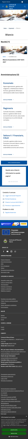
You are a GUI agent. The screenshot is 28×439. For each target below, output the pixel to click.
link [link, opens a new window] (2, 427)
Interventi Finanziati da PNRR (8, 397)
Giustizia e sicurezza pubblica (8, 299)
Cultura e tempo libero (6, 282)
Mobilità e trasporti (6, 291)
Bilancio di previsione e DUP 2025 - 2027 (14, 61)
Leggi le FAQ (4, 378)
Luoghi (2, 329)
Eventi (2, 327)
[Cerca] (25, 6)
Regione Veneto (6, 2)
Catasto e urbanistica (6, 289)
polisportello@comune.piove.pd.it (9, 358)
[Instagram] (11, 251)
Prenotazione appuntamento (8, 374)
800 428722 (19, 366)
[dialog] (14, 427)
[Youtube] (7, 251)
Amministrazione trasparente (8, 389)
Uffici (2, 264)
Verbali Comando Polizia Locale (8, 405)
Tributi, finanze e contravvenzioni (9, 301)
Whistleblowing (5, 403)
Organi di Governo (5, 260)
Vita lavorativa (4, 284)
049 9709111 (13, 360)
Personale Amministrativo (7, 270)
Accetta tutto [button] (14, 430)
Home (5, 28)
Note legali (3, 414)
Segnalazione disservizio (7, 376)
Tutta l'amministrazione (14, 162)
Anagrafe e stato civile (6, 280)
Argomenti (11, 28)
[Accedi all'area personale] (22, 2)
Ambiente (3, 303)
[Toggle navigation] (3, 6)
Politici (2, 268)
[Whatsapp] (15, 251)
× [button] (26, 416)
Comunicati (4, 317)
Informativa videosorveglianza (8, 412)
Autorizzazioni (4, 307)
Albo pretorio (4, 395)
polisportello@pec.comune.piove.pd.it (10, 354)
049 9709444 (10, 364)
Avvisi (4, 56)
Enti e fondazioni (5, 266)
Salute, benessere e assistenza (8, 305)
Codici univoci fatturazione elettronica (10, 401)
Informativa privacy (6, 409)
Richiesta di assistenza (6, 381)
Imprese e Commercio (6, 287)
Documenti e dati (5, 272)
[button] (14, 436)
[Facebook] (3, 251)
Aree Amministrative (6, 262)
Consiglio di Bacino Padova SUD (9, 399)
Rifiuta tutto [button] (14, 433)
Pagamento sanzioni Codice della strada (11, 407)
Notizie (2, 315)
